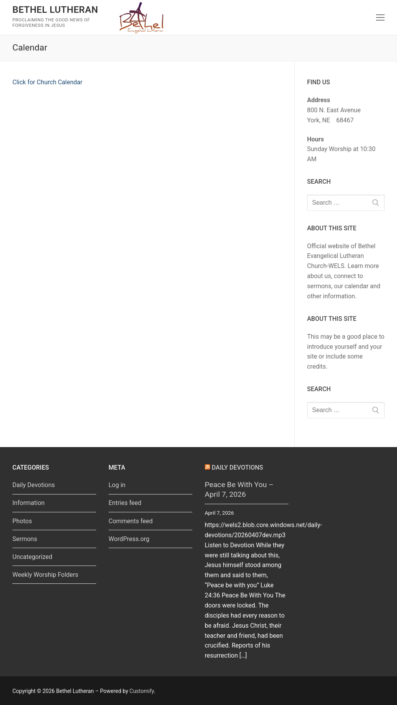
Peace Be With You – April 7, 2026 (239, 489)
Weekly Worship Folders (45, 574)
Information (28, 503)
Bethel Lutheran (55, 9)
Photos (22, 521)
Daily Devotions (33, 485)
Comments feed (131, 521)
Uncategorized (32, 557)
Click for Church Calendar (47, 82)
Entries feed (125, 503)
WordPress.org (129, 539)
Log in (117, 485)
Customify (141, 691)
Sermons (24, 539)
